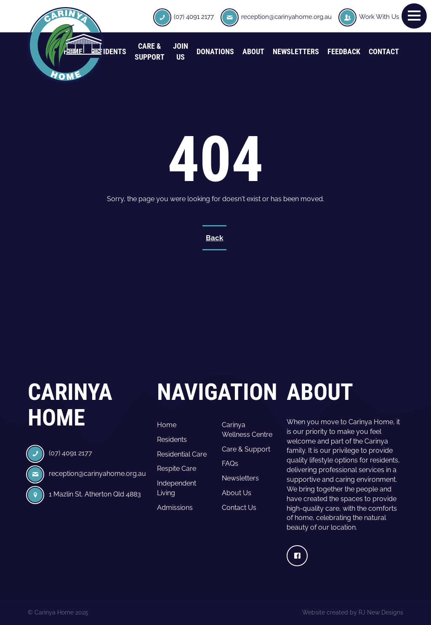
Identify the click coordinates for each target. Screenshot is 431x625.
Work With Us (379, 17)
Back (214, 238)
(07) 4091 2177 (194, 17)
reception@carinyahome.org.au (286, 17)
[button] (414, 16)
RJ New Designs (381, 612)
